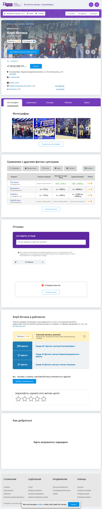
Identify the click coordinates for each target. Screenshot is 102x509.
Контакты (80, 487)
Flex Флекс (14, 182)
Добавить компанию (35, 490)
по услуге (71, 14)
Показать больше (51, 209)
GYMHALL (14, 194)
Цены (30, 13)
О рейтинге (7, 493)
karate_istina (14, 83)
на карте (12, 74)
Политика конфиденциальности (14, 497)
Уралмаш (13, 89)
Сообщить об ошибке (84, 490)
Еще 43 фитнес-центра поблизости (23, 52)
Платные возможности (60, 487)
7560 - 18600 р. (78, 183)
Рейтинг (68, 102)
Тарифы (55, 493)
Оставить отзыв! (51, 292)
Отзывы (39, 13)
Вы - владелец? (12, 61)
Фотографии (12, 102)
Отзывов (27, 41)
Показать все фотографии (51, 144)
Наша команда (8, 490)
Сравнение (31, 102)
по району (82, 14)
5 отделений (14, 77)
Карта (86, 102)
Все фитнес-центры (14, 13)
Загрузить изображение (36, 493)
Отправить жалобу (83, 493)
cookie (40, 504)
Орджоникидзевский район (20, 86)
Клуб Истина (15, 200)
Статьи (30, 487)
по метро (93, 14)
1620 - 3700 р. (60, 183)
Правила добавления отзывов (38, 497)
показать (36, 66)
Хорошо (73, 504)
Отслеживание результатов (62, 490)
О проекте (7, 487)
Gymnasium (14, 188)
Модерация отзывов (84, 497)
